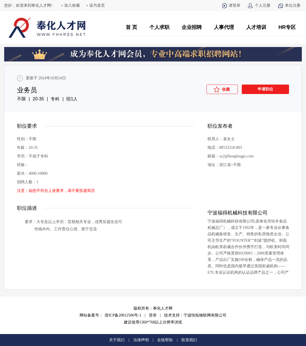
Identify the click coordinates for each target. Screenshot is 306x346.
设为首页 (97, 5)
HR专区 (287, 27)
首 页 (131, 27)
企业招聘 (192, 27)
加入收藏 (72, 5)
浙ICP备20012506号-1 (123, 315)
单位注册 (292, 5)
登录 (153, 315)
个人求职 (159, 27)
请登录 (234, 5)
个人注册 (262, 5)
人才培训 (256, 27)
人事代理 (224, 27)
